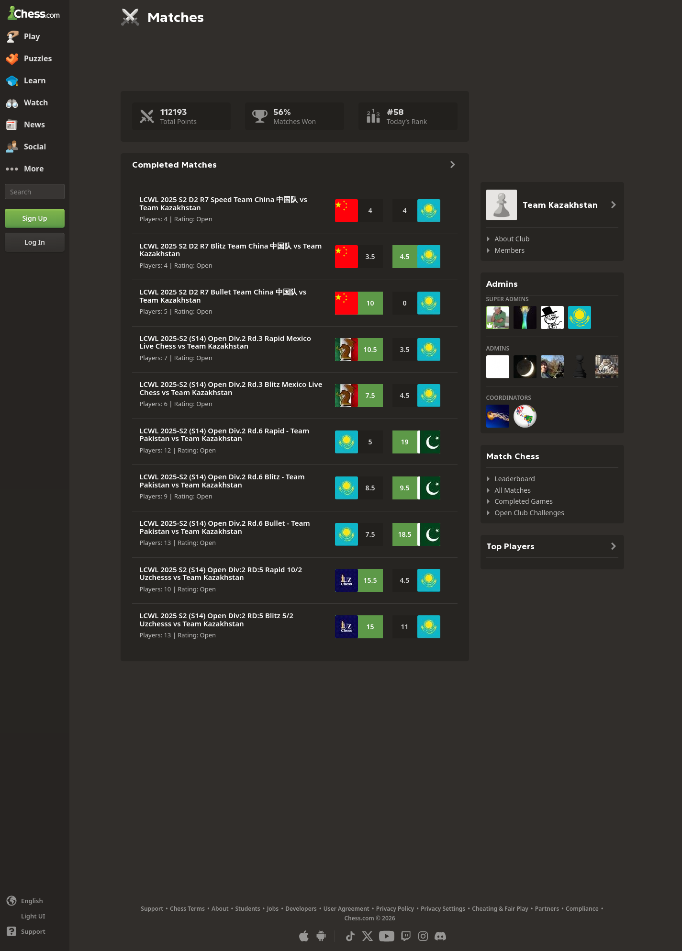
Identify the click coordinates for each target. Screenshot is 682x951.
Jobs (273, 909)
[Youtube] (386, 936)
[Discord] (440, 936)
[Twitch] (406, 936)
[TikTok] (350, 936)
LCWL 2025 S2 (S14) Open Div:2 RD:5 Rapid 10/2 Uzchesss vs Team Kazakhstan (221, 573)
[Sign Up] (35, 218)
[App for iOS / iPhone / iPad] (304, 936)
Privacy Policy (395, 909)
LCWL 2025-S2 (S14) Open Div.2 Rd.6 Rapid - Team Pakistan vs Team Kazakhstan (225, 434)
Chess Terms (187, 909)
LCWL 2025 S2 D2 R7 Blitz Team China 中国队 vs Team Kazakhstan (231, 250)
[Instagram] (423, 936)
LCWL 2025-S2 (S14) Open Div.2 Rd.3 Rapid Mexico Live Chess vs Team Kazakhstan (225, 342)
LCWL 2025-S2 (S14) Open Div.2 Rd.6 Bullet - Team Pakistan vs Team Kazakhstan (225, 527)
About (220, 909)
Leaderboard (515, 478)
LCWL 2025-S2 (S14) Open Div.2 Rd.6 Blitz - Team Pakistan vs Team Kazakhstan (222, 480)
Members (510, 250)
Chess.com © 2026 (369, 918)
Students (247, 909)
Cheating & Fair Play (500, 909)
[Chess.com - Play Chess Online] (34, 14)
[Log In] (35, 242)
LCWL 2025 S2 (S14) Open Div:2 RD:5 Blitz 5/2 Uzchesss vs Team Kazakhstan (216, 619)
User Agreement (346, 909)
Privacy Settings (443, 909)
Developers (301, 909)
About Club (512, 238)
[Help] (34, 931)
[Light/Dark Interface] (34, 916)
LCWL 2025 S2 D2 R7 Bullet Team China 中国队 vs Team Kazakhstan (223, 296)
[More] (34, 169)
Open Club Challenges (529, 512)
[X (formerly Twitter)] (367, 936)
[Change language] (34, 900)
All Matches (513, 490)
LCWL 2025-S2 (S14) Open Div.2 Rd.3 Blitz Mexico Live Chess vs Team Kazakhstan (231, 388)
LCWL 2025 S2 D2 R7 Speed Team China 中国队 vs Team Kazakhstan (223, 203)
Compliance (582, 909)
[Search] (35, 191)
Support (152, 909)
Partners (547, 909)
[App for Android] (321, 936)
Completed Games (524, 501)
